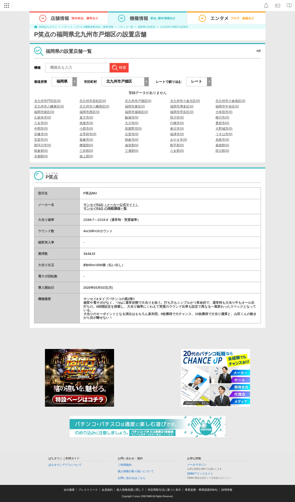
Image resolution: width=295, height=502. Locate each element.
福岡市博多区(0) (181, 106)
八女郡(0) (177, 150)
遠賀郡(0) (132, 145)
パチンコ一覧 (125, 26)
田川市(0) (177, 117)
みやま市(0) (178, 139)
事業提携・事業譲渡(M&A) (201, 489)
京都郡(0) (41, 156)
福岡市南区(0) (44, 112)
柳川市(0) (222, 117)
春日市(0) (177, 128)
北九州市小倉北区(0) (185, 100)
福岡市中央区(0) (227, 106)
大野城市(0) (223, 128)
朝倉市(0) (132, 139)
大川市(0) (132, 123)
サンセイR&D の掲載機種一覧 (105, 208)
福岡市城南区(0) (136, 112)
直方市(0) (86, 117)
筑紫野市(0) (133, 128)
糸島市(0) (222, 139)
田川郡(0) (222, 150)
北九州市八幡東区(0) (49, 106)
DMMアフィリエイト (200, 473)
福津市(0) (177, 134)
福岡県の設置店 (147, 26)
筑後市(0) (86, 123)
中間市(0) (41, 128)
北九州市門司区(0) (47, 100)
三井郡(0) (86, 150)
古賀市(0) (132, 134)
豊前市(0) (222, 123)
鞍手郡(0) (177, 145)
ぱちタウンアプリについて (65, 464)
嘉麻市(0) (86, 139)
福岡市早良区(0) (181, 112)
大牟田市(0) (223, 112)
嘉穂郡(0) (222, 145)
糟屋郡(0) (86, 145)
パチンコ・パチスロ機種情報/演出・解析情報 (87, 26)
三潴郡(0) (132, 150)
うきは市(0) (223, 134)
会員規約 (107, 489)
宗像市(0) (41, 134)
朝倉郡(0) (41, 150)
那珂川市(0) (42, 145)
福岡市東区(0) (135, 106)
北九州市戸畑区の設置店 (174, 26)
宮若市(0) (41, 139)
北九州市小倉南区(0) (230, 100)
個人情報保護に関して (130, 489)
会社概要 (69, 489)
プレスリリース (88, 489)
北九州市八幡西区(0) (94, 106)
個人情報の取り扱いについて (136, 471)
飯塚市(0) (132, 117)
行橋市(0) (177, 123)
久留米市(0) (42, 117)
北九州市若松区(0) (93, 100)
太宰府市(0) (88, 134)
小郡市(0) (86, 128)
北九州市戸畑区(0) (138, 100)
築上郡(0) (86, 156)
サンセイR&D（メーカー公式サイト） (111, 205)
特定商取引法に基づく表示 (164, 489)
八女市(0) (41, 123)
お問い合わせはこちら (131, 478)
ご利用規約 (125, 464)
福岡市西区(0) (90, 112)
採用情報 (226, 489)
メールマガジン (196, 464)
